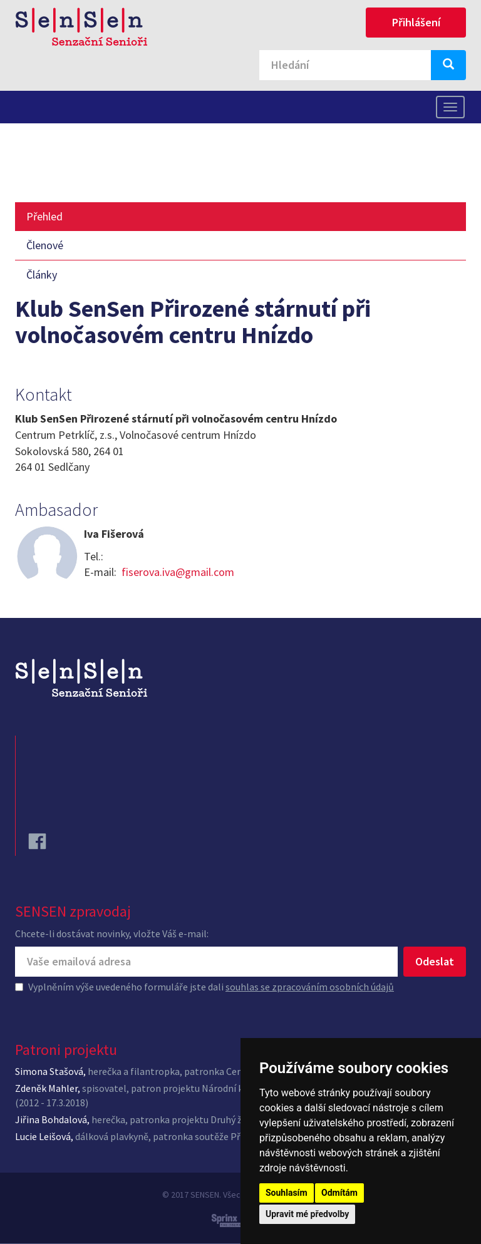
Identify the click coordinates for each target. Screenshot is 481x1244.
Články (41, 274)
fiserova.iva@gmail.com (178, 572)
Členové (44, 245)
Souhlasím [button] (287, 1193)
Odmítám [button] (339, 1193)
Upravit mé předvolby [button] (307, 1214)
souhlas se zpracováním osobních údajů (309, 986)
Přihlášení (416, 22)
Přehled (44, 216)
